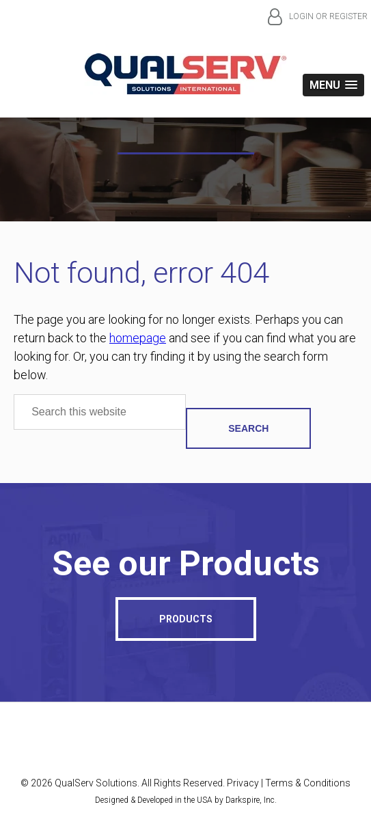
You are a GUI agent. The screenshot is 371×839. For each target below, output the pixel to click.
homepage (137, 338)
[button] (333, 85)
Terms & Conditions (308, 783)
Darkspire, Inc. (251, 800)
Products (185, 619)
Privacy (243, 783)
